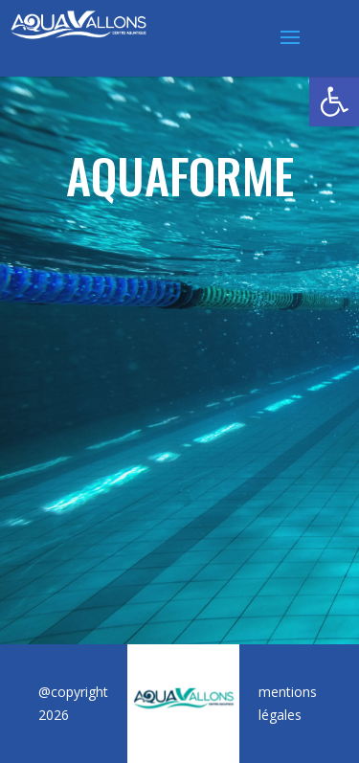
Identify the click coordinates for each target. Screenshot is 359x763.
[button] (334, 101)
